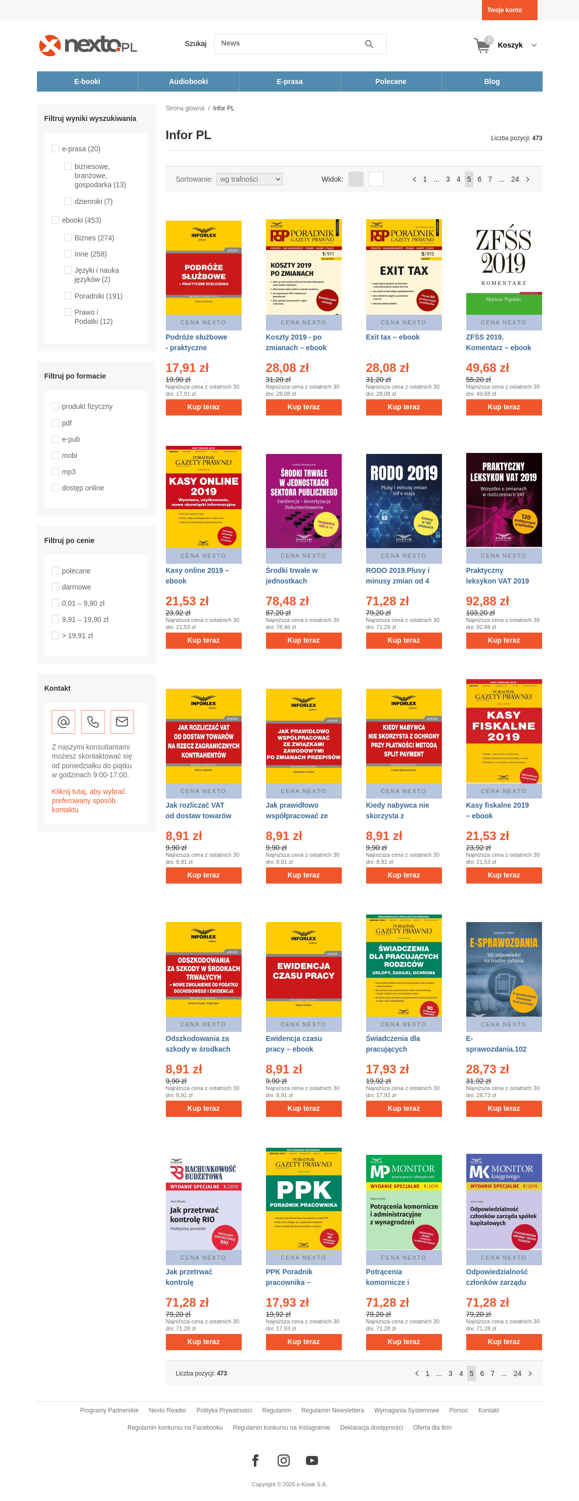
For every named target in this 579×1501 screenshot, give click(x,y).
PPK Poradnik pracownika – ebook (289, 1282)
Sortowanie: (194, 179)
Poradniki (99, 296)
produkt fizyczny (87, 406)
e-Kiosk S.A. (312, 1484)
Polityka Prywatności (224, 1410)
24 (515, 179)
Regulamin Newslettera (332, 1410)
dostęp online (83, 488)
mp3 (69, 472)
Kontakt (488, 1410)
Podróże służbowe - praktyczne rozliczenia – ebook (198, 347)
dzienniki (94, 201)
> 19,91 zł (77, 636)
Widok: (332, 179)
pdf (67, 423)
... (436, 179)
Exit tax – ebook (393, 337)
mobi (69, 455)
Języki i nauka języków (97, 274)
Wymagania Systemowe (406, 1410)
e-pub (71, 439)
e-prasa (81, 149)
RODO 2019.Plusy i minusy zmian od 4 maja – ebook (398, 581)
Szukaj (196, 43)
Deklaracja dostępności (371, 1427)
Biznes (95, 238)
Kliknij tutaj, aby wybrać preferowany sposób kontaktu (89, 800)
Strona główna (185, 108)
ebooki (82, 220)
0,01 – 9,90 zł (83, 603)
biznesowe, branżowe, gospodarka (100, 175)
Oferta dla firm (432, 1427)
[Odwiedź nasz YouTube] (312, 1460)
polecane (76, 571)
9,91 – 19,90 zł (85, 619)
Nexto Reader (167, 1410)
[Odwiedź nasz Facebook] (255, 1460)
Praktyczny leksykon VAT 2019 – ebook (497, 581)
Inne (91, 254)
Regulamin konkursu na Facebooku (175, 1427)
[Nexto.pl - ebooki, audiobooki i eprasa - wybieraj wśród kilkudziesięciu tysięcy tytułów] (88, 45)
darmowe (77, 587)
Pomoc (459, 1410)
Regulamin (276, 1410)
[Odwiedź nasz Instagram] (284, 1460)
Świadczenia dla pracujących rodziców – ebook (395, 1049)
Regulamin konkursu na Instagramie (281, 1427)
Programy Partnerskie (109, 1410)
